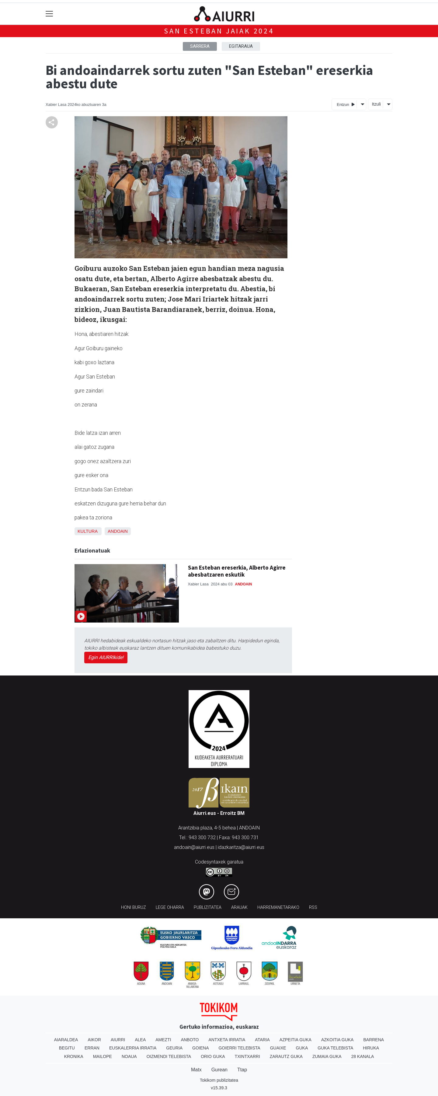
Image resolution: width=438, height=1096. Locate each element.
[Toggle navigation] (49, 14)
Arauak (239, 907)
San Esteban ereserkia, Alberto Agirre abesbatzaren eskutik (237, 571)
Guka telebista (335, 1047)
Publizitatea (207, 907)
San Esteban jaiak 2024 (219, 31)
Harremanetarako (278, 907)
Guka (302, 1047)
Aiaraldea (66, 1039)
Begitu (67, 1047)
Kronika (73, 1056)
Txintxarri (247, 1056)
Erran (92, 1047)
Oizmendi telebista (169, 1056)
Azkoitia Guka (337, 1039)
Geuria (174, 1047)
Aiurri (118, 1039)
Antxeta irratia (227, 1039)
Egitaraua (241, 46)
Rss (313, 907)
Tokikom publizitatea (219, 1080)
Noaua (129, 1056)
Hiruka (371, 1047)
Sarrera (200, 46)
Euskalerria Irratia (132, 1047)
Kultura (87, 531)
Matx (196, 1069)
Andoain (118, 531)
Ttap (242, 1069)
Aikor (94, 1039)
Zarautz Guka (286, 1056)
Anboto (190, 1039)
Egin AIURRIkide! (105, 657)
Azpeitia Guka (295, 1039)
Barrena (373, 1039)
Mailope (102, 1056)
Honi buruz (133, 907)
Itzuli (376, 104)
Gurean (219, 1069)
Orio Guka (213, 1056)
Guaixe (278, 1047)
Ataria (262, 1039)
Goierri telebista (239, 1047)
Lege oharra (170, 907)
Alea (140, 1039)
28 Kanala (362, 1056)
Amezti (163, 1039)
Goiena (200, 1047)
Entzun (346, 104)
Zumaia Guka (327, 1056)
